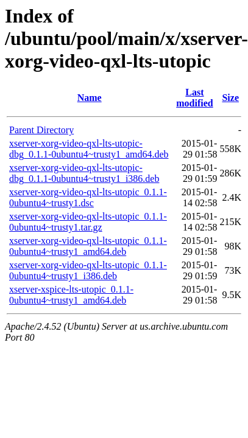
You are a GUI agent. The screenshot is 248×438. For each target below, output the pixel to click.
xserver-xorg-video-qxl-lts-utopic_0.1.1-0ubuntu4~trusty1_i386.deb (88, 270)
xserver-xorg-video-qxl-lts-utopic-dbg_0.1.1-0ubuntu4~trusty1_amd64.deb (89, 148)
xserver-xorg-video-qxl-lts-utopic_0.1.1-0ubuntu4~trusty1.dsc (88, 197)
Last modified (194, 97)
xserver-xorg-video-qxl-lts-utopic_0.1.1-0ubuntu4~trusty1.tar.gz (88, 221)
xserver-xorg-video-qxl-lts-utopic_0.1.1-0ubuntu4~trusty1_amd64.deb (88, 246)
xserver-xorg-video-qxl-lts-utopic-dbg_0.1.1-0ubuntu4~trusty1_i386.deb (84, 173)
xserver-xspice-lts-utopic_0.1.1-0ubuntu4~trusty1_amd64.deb (71, 294)
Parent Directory (41, 130)
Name (89, 97)
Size (230, 97)
